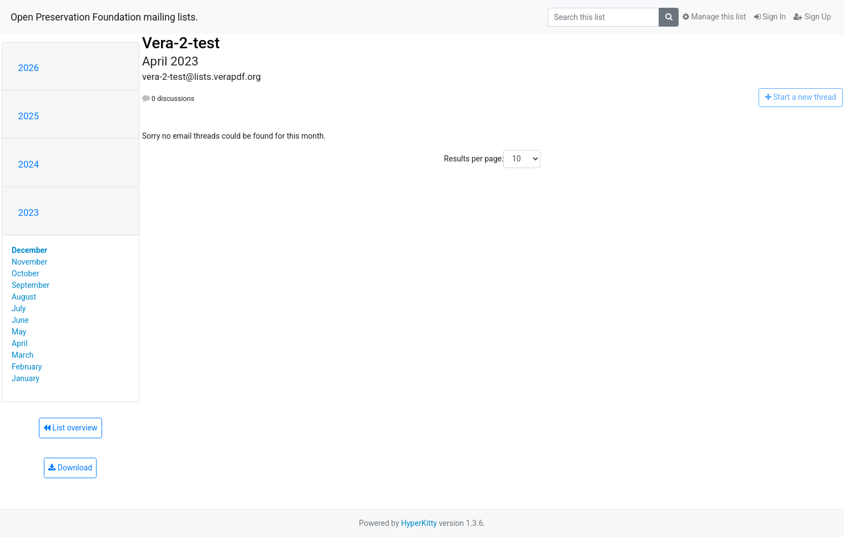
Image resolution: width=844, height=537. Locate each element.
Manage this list (714, 16)
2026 (28, 67)
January (25, 378)
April (20, 343)
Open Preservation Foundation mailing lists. (104, 17)
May (19, 331)
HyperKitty (419, 523)
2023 (28, 212)
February (27, 366)
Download (70, 467)
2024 (28, 164)
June (20, 320)
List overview (70, 427)
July (19, 308)
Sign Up (812, 16)
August (24, 296)
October (25, 273)
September (30, 285)
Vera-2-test (181, 43)
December (29, 250)
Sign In (770, 16)
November (29, 261)
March (23, 355)
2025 (28, 115)
